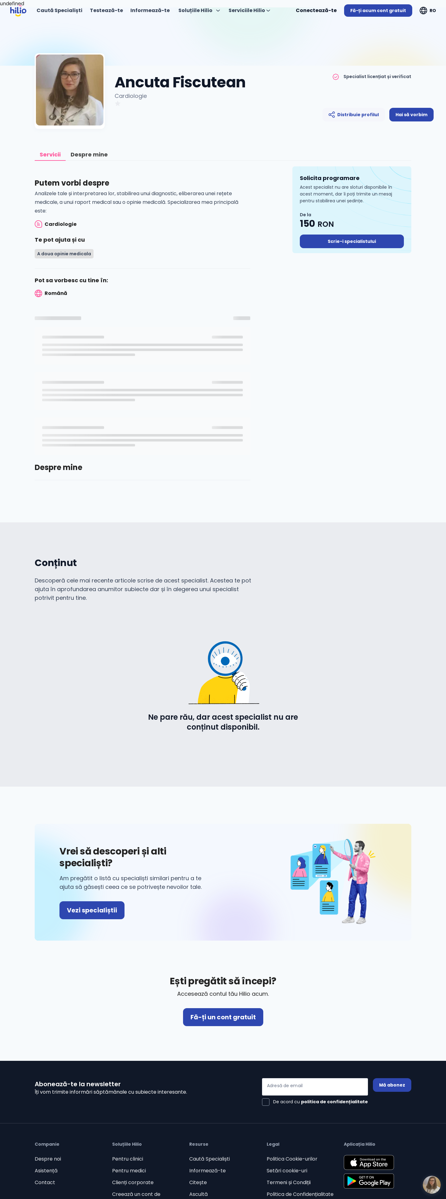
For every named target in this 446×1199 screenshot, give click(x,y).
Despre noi (48, 1158)
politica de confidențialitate (334, 1102)
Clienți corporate (133, 1182)
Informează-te (207, 1170)
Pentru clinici (127, 1158)
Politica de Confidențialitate (300, 1194)
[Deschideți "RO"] (428, 10)
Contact (45, 1182)
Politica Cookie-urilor (292, 1158)
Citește (198, 1182)
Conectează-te (316, 10)
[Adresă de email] (315, 1087)
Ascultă (198, 1194)
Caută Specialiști (209, 1158)
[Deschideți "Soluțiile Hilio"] (199, 10)
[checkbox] (315, 1102)
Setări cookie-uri (287, 1170)
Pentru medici (129, 1170)
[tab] (50, 155)
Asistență (46, 1170)
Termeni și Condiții (289, 1182)
